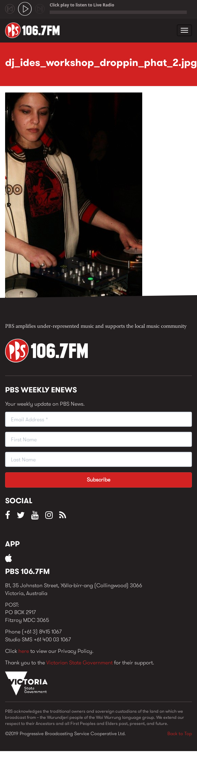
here (23, 651)
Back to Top (179, 733)
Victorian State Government (79, 662)
